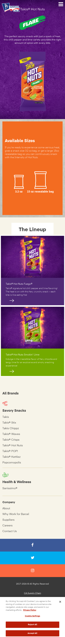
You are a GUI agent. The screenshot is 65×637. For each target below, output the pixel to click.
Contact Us (9, 531)
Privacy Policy (33, 599)
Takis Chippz (10, 428)
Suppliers (8, 520)
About (6, 508)
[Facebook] (32, 545)
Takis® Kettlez (11, 457)
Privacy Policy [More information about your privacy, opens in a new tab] (29, 614)
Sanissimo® (9, 488)
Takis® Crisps (10, 440)
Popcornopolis (11, 462)
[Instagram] (32, 570)
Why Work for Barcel (15, 514)
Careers (7, 525)
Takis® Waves (11, 434)
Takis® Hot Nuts (12, 445)
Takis (5, 417)
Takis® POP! (10, 451)
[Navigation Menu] (61, 4)
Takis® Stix (9, 422)
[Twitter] (32, 558)
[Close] (60, 605)
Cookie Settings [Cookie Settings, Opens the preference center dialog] (32, 620)
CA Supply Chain (32, 593)
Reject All (32, 628)
